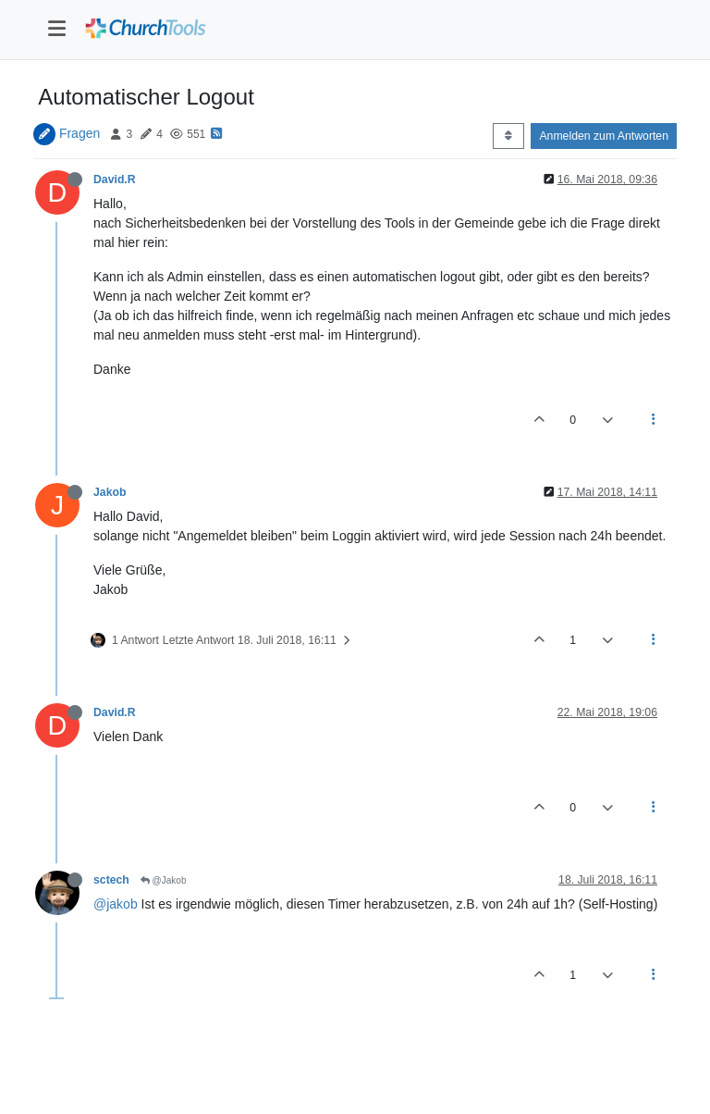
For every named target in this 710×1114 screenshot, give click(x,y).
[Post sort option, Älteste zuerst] (508, 136)
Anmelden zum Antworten (603, 136)
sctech (111, 879)
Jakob (109, 492)
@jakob (115, 904)
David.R (114, 179)
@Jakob (164, 880)
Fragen (79, 133)
